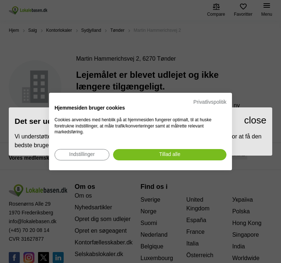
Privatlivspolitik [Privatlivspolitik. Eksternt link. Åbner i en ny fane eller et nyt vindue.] (210, 102)
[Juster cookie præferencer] (82, 154)
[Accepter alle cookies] (169, 154)
